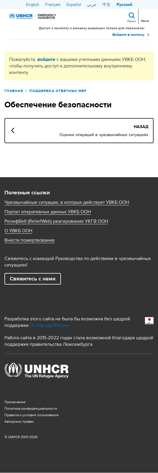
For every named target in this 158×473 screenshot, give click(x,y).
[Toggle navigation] (144, 16)
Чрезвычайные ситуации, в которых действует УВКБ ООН (66, 202)
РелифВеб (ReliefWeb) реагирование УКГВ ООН (56, 221)
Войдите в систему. (128, 34)
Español (74, 4)
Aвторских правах (19, 421)
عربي (91, 4)
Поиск (131, 21)
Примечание (14, 401)
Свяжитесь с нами (32, 278)
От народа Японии (49, 325)
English (32, 4)
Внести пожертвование (29, 240)
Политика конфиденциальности (30, 408)
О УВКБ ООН (18, 230)
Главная (13, 90)
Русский (124, 4)
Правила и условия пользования (31, 414)
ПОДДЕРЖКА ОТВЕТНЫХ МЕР (57, 90)
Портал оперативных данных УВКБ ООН (47, 212)
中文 (106, 4)
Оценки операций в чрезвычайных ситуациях (103, 135)
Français (53, 4)
